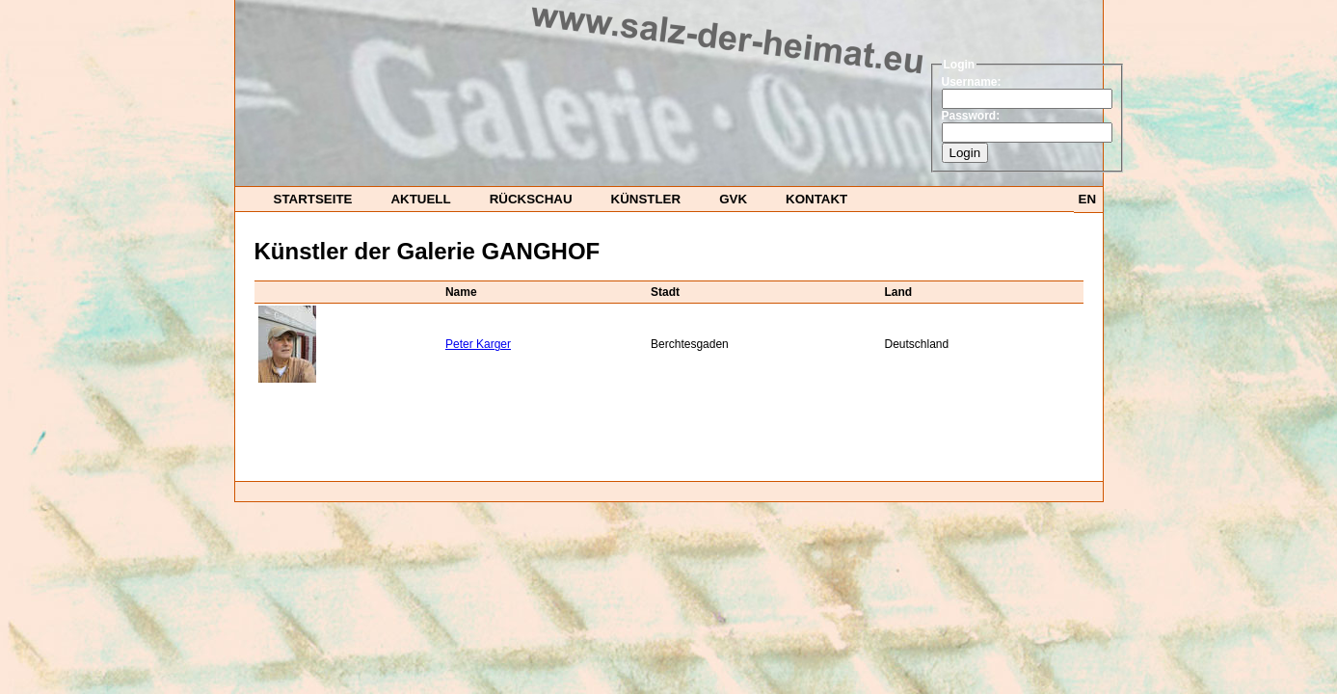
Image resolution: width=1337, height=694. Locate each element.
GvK (733, 199)
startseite (313, 199)
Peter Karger (478, 344)
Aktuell (420, 199)
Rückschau (531, 199)
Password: (971, 115)
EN (1088, 199)
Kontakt (816, 199)
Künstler (646, 199)
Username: (972, 82)
